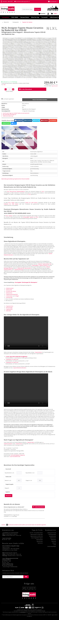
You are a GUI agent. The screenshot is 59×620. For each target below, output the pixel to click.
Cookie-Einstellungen (51, 546)
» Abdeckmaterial (9, 288)
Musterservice (53, 537)
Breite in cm (8, 480)
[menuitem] (31, 9)
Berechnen (8, 495)
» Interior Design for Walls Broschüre (9, 566)
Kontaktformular (52, 536)
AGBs (54, 544)
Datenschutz (53, 539)
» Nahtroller (8, 310)
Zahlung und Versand (51, 532)
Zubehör (5, 524)
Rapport (7, 488)
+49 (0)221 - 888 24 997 (7, 1)
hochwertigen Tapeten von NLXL (30, 217)
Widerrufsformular (52, 534)
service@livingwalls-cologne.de (18, 455)
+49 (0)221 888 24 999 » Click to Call (13, 554)
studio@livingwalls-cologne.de (11, 552)
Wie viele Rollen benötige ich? (9, 114)
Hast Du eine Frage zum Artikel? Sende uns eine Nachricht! (15, 113)
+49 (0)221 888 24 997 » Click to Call (13, 535)
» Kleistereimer (9, 293)
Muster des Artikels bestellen (40, 99)
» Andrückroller (9, 297)
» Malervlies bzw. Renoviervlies (24, 268)
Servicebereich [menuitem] (52, 1)
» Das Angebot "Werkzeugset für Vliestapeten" (25, 282)
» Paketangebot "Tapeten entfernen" (39, 265)
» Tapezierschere (9, 306)
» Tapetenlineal (9, 309)
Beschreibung (5, 179)
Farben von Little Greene (31, 202)
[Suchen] (37, 9)
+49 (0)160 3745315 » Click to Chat (14, 555)
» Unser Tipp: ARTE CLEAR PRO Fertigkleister (16, 356)
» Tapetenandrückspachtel (12, 294)
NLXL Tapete (11, 202)
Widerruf (54, 543)
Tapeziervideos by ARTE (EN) (36, 536)
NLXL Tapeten (9, 215)
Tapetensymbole (39, 539)
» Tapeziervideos (30, 442)
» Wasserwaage (9, 307)
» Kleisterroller (9, 289)
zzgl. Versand (54, 86)
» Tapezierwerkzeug (18, 269)
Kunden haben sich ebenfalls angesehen (37, 524)
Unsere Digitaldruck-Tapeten (37, 537)
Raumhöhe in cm (30, 473)
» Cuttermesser (9, 296)
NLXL (43, 191)
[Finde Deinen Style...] (31, 9)
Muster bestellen (25, 179)
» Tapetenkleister (38, 352)
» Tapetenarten (18, 443)
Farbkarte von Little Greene (11, 204)
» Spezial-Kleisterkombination (19, 367)
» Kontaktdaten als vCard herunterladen (10, 532)
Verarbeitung (11, 179)
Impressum (53, 541)
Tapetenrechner (18, 179)
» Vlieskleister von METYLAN (12, 359)
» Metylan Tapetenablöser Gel (44, 264)
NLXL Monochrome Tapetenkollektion (16, 191)
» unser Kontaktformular (14, 456)
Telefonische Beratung (7, 116)
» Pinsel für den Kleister (11, 291)
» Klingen (17, 296)
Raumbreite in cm (9, 473)
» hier (4, 84)
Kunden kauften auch (23, 524)
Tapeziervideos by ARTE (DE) (36, 534)
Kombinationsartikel (12, 524)
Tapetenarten (40, 543)
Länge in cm (29, 480)
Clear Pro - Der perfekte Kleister (36, 532)
